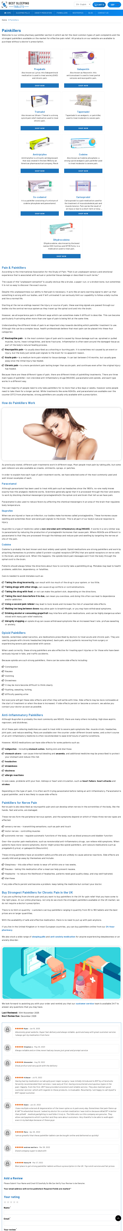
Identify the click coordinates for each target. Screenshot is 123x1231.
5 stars (17, 1117)
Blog (90, 13)
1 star (5, 1117)
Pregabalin (22, 69)
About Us (5, 1202)
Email (7, 1134)
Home (7, 13)
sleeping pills (39, 852)
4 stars (14, 1117)
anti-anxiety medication (63, 852)
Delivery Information (28, 1202)
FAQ (3, 1211)
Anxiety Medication (43, 13)
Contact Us (103, 13)
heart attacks (104, 696)
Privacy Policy (7, 1215)
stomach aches (37, 664)
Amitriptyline (61, 111)
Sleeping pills (23, 13)
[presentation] (22, 1167)
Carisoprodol (61, 154)
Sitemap (5, 1220)
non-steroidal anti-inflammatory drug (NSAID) (66, 444)
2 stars (8, 1117)
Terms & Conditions (28, 1215)
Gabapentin (61, 69)
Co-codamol (22, 154)
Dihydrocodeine (101, 154)
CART (99, 4)
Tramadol (100, 69)
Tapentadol (22, 111)
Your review (10, 1144)
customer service (85, 919)
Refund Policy (25, 1206)
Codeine (101, 111)
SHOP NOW (22, 85)
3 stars (11, 1117)
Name (7, 1123)
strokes (6, 699)
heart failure (89, 696)
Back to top (118, 1218)
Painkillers (62, 13)
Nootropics (78, 13)
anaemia (60, 668)
